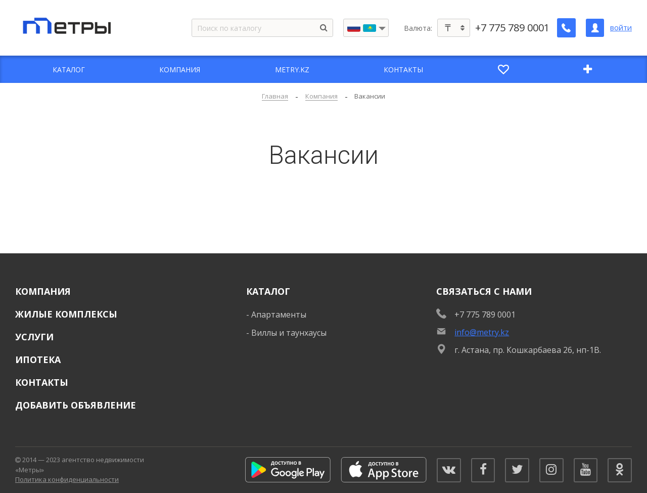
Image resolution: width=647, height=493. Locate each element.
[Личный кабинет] (595, 28)
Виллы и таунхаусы (289, 332)
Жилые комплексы (66, 314)
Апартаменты (278, 314)
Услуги (34, 337)
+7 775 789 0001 (513, 28)
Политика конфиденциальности (67, 479)
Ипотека (38, 359)
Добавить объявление (75, 405)
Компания (43, 291)
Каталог (268, 291)
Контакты (41, 382)
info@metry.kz (481, 332)
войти (621, 27)
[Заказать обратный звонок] (567, 28)
